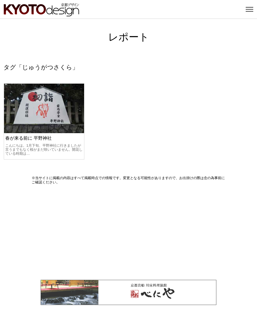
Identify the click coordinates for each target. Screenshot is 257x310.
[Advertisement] (128, 232)
